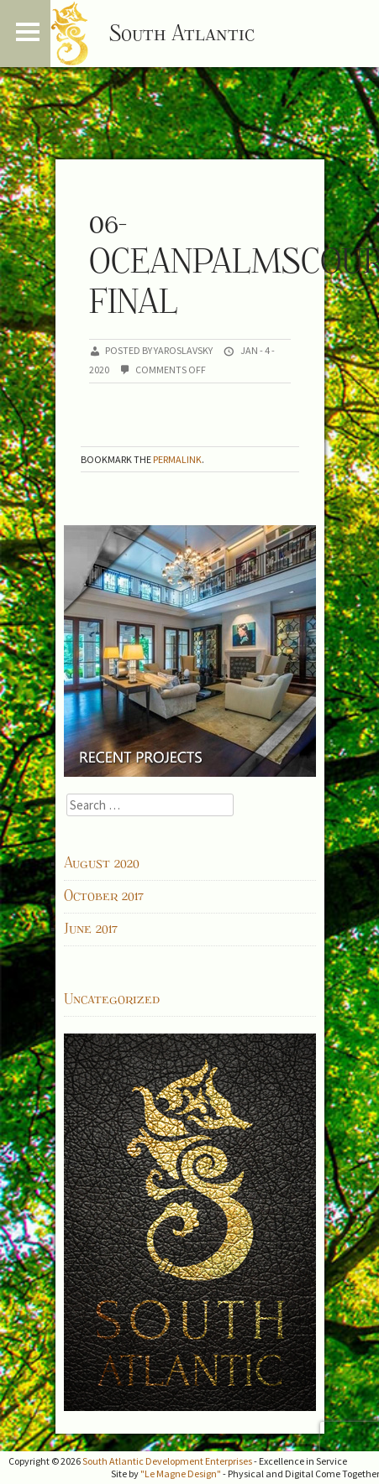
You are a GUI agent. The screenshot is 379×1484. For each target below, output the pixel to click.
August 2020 (101, 863)
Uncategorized (112, 999)
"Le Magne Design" (180, 1473)
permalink (177, 459)
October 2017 (104, 896)
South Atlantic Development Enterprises (167, 1461)
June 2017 (91, 928)
